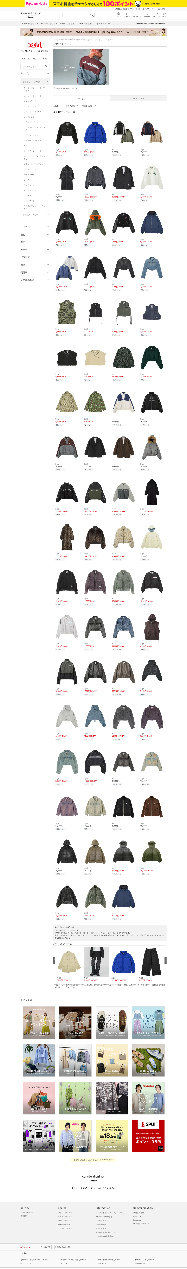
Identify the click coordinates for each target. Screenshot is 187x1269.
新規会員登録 (138, 1205)
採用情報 (61, 1262)
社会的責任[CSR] (50, 1262)
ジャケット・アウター (32, 82)
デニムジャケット (31, 135)
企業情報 (23, 1262)
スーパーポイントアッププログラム (110, 1205)
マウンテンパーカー (32, 122)
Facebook (137, 1209)
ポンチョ (27, 196)
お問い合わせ (101, 1217)
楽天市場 (161, 9)
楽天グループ (148, 9)
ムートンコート (30, 190)
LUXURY (23, 1208)
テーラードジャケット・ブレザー (34, 89)
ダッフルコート (30, 169)
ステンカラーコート (32, 101)
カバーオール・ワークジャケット (34, 157)
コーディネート (138, 99)
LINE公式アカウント (141, 1216)
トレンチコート (30, 106)
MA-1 (26, 146)
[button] (69, 956)
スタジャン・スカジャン (33, 164)
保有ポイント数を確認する (144, 1252)
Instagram (137, 1212)
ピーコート (28, 180)
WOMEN (25, 59)
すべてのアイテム (65, 1221)
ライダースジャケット (32, 140)
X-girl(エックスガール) (84, 40)
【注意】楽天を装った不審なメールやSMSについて (93, 1152)
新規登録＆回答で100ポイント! (127, 9)
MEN (35, 59)
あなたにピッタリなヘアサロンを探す (34, 1252)
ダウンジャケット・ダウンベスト (34, 128)
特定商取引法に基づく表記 (106, 1225)
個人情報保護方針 (35, 1262)
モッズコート (29, 175)
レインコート (29, 201)
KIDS (45, 59)
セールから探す (64, 1217)
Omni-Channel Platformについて (108, 1228)
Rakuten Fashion (67, 40)
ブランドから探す (65, 1205)
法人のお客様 (101, 1221)
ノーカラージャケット (32, 96)
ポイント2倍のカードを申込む (109, 1252)
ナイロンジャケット (32, 117)
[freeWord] (35, 67)
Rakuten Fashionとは (104, 1209)
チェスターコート (31, 185)
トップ (56, 40)
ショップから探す (65, 1209)
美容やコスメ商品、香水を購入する (73, 1252)
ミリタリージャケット (32, 151)
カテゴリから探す (65, 1213)
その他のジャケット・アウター (34, 207)
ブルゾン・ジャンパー (32, 112)
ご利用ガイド (101, 1213)
